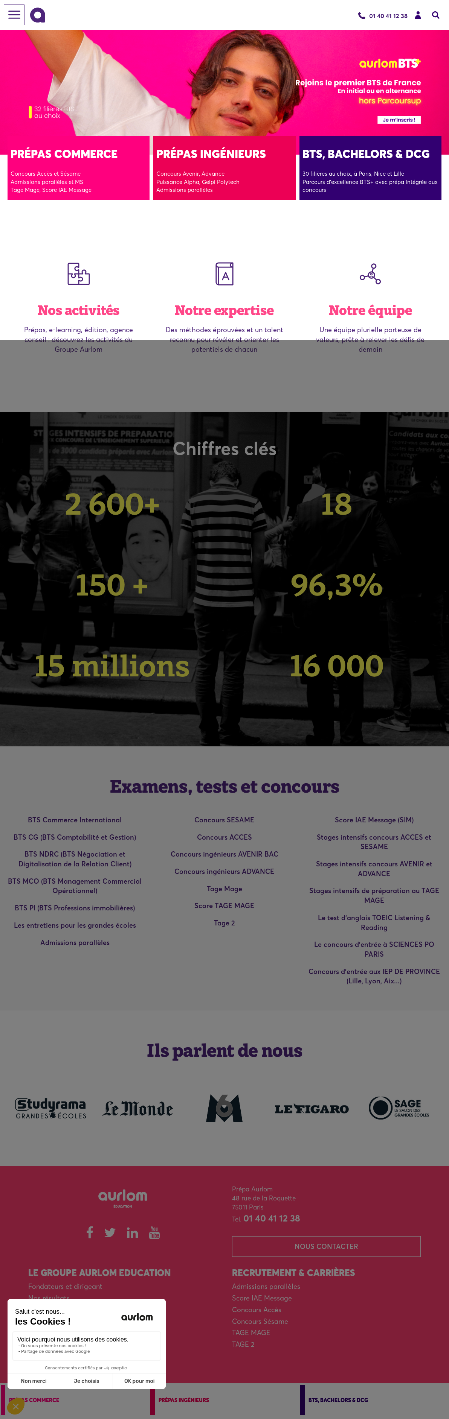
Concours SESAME (224, 820)
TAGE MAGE (251, 1332)
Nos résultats (49, 1298)
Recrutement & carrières (293, 1272)
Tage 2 (224, 923)
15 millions (112, 665)
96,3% (337, 585)
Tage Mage (224, 888)
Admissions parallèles (75, 942)
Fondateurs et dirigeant (65, 1286)
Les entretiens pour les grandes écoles (75, 925)
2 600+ (112, 504)
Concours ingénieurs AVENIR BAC (224, 854)
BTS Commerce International (75, 820)
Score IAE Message (262, 1298)
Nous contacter (326, 1246)
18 (336, 504)
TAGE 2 (243, 1344)
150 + (112, 585)
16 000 (337, 665)
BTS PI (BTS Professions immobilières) (75, 908)
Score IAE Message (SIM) (374, 820)
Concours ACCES (224, 837)
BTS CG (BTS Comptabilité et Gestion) (75, 837)
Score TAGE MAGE (224, 905)
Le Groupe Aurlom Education (99, 1272)
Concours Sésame (260, 1321)
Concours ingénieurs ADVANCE (224, 871)
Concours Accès (256, 1309)
